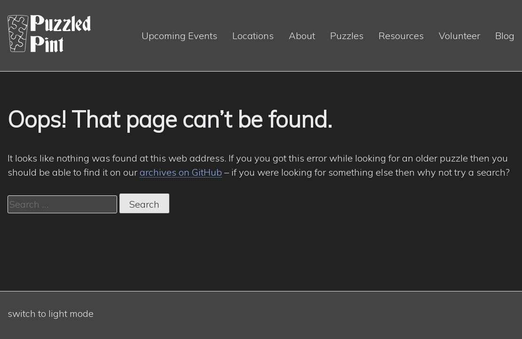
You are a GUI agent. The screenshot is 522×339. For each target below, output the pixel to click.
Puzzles (347, 35)
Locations (253, 35)
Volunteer (459, 35)
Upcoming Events (179, 35)
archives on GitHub (181, 172)
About (302, 35)
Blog (504, 35)
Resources (401, 35)
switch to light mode (51, 313)
